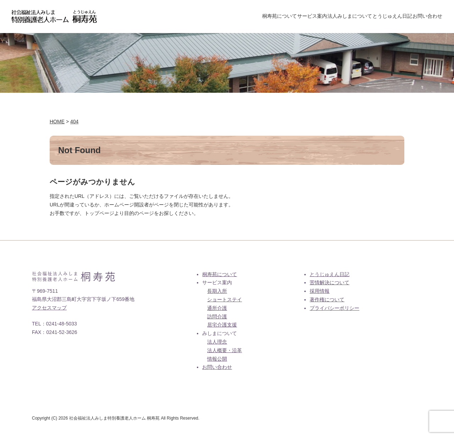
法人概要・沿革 (224, 352)
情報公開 (217, 360)
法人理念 (217, 343)
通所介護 (217, 309)
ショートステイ (224, 301)
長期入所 (217, 292)
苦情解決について (329, 284)
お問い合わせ (424, 17)
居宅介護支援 (222, 326)
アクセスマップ (49, 309)
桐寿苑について (245, 17)
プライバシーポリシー (334, 309)
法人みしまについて (331, 17)
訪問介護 (217, 318)
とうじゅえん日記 (381, 17)
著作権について (327, 301)
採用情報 (320, 292)
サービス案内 (286, 17)
